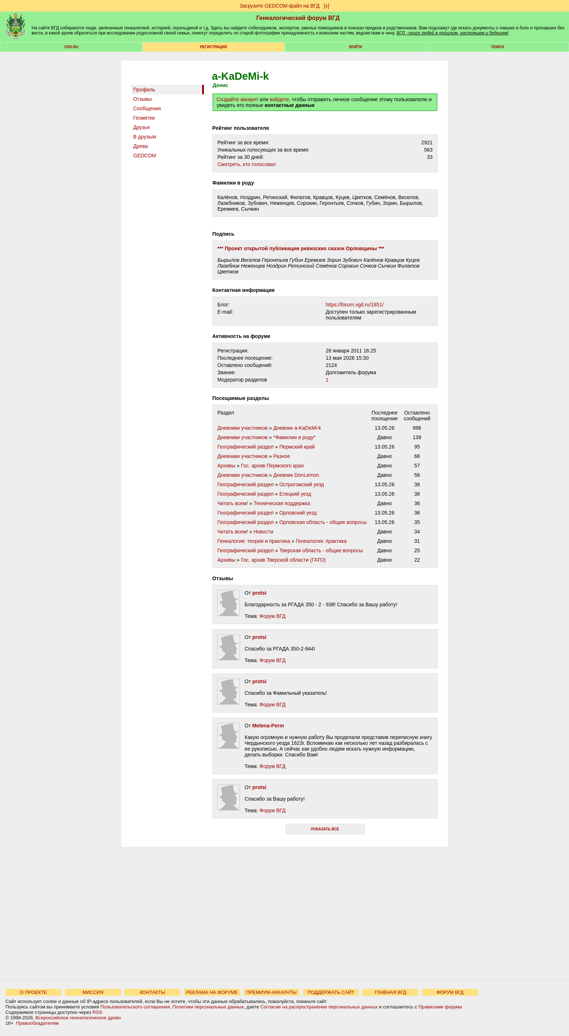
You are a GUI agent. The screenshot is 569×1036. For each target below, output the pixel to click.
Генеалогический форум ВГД (298, 18)
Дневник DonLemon (296, 475)
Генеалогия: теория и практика (253, 541)
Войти (355, 47)
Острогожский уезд (301, 484)
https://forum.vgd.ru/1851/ (355, 305)
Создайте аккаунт (237, 99)
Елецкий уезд (295, 494)
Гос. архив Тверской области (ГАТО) (283, 560)
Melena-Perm (268, 725)
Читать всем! (232, 503)
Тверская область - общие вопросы (321, 550)
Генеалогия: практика (321, 541)
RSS (97, 1012)
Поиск (497, 47)
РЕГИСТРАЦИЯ (213, 47)
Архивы (226, 466)
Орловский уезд (298, 513)
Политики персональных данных (208, 1007)
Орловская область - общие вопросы (323, 522)
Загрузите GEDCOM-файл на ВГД (280, 6)
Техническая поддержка (282, 503)
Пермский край (297, 447)
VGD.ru (71, 47)
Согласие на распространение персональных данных (318, 1007)
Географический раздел (245, 447)
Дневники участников (242, 428)
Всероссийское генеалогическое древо (78, 1017)
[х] (326, 6)
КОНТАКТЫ (152, 992)
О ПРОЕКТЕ (33, 992)
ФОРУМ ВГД (450, 992)
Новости (263, 531)
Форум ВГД (272, 616)
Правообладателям (37, 1023)
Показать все (325, 829)
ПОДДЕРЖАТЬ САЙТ (331, 992)
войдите (279, 99)
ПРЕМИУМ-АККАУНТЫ (271, 992)
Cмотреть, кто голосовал (246, 164)
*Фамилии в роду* (294, 437)
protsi (259, 593)
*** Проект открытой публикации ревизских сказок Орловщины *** (300, 248)
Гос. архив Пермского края (272, 466)
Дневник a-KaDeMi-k (297, 428)
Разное (281, 456)
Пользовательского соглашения (135, 1007)
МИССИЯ (92, 992)
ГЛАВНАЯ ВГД (390, 992)
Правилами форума (440, 1007)
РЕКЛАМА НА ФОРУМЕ (212, 992)
